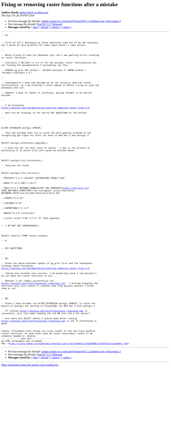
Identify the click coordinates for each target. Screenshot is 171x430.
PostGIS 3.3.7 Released (49, 24)
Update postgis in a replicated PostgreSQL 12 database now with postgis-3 (81, 21)
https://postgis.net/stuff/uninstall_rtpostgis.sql (33, 333)
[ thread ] (45, 27)
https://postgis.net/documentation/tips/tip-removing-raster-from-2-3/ (45, 122)
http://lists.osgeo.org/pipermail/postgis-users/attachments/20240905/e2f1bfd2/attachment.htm (68, 405)
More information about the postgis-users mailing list (29, 427)
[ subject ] (55, 27)
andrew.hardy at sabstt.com (33, 12)
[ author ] (67, 27)
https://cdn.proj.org (76, 219)
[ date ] (35, 27)
